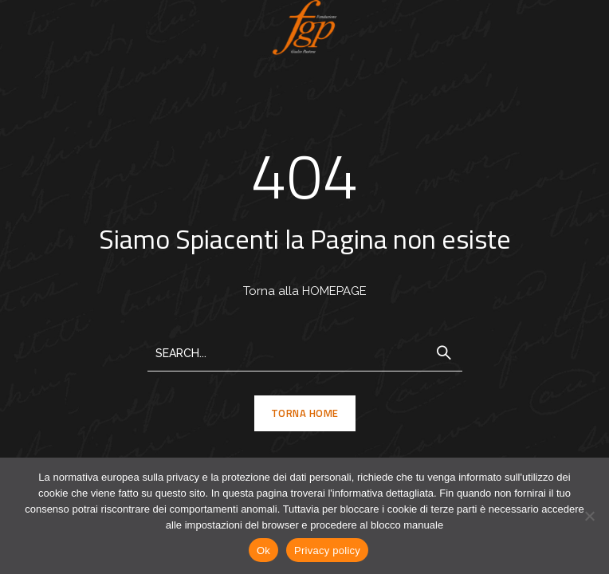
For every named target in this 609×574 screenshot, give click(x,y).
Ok (263, 550)
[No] (589, 516)
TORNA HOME (305, 413)
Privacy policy (327, 550)
